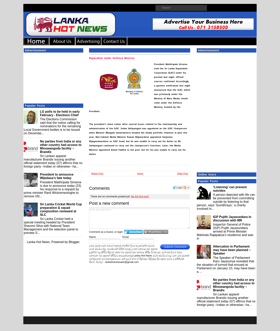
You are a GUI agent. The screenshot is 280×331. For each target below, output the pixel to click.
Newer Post (97, 173)
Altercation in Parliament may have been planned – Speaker (232, 250)
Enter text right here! (139, 218)
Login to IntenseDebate (133, 232)
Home (140, 173)
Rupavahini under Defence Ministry (112, 58)
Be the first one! (140, 196)
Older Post (182, 173)
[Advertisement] (53, 77)
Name (92, 236)
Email (125, 236)
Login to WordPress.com (156, 232)
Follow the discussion (186, 187)
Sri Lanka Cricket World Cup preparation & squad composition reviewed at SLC (61, 209)
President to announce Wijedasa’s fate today (56, 176)
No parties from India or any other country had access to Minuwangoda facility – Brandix (60, 147)
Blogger (74, 242)
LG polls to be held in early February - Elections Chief (60, 113)
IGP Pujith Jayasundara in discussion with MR (232, 218)
